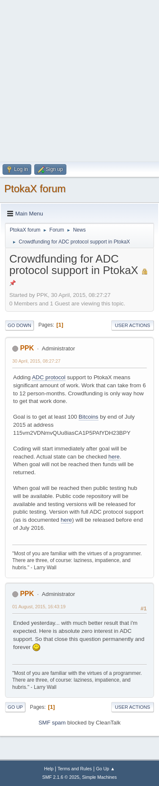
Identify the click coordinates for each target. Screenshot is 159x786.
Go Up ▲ (105, 768)
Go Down (19, 325)
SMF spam (52, 722)
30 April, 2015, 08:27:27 (36, 361)
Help (48, 768)
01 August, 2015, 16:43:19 (39, 606)
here (114, 456)
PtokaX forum (35, 188)
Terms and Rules (75, 768)
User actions (132, 325)
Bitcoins (89, 417)
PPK (27, 348)
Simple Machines (99, 777)
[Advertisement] (79, 79)
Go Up (15, 707)
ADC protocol (48, 377)
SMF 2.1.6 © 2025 (61, 777)
